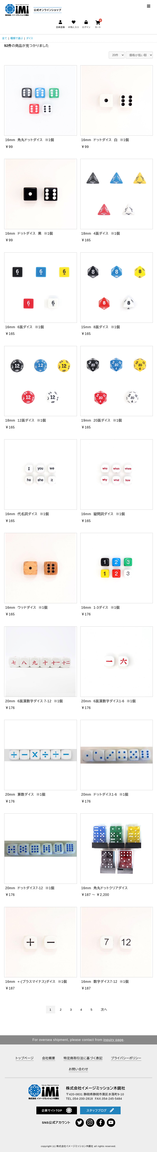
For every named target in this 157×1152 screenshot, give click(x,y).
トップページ (25, 1058)
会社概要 (48, 1058)
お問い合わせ (78, 1069)
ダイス (29, 38)
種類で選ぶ (16, 38)
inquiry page (113, 1040)
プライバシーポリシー (126, 1058)
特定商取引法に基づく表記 (83, 1058)
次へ (104, 1009)
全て (4, 38)
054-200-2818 (83, 1098)
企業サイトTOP (57, 1110)
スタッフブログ (100, 1110)
